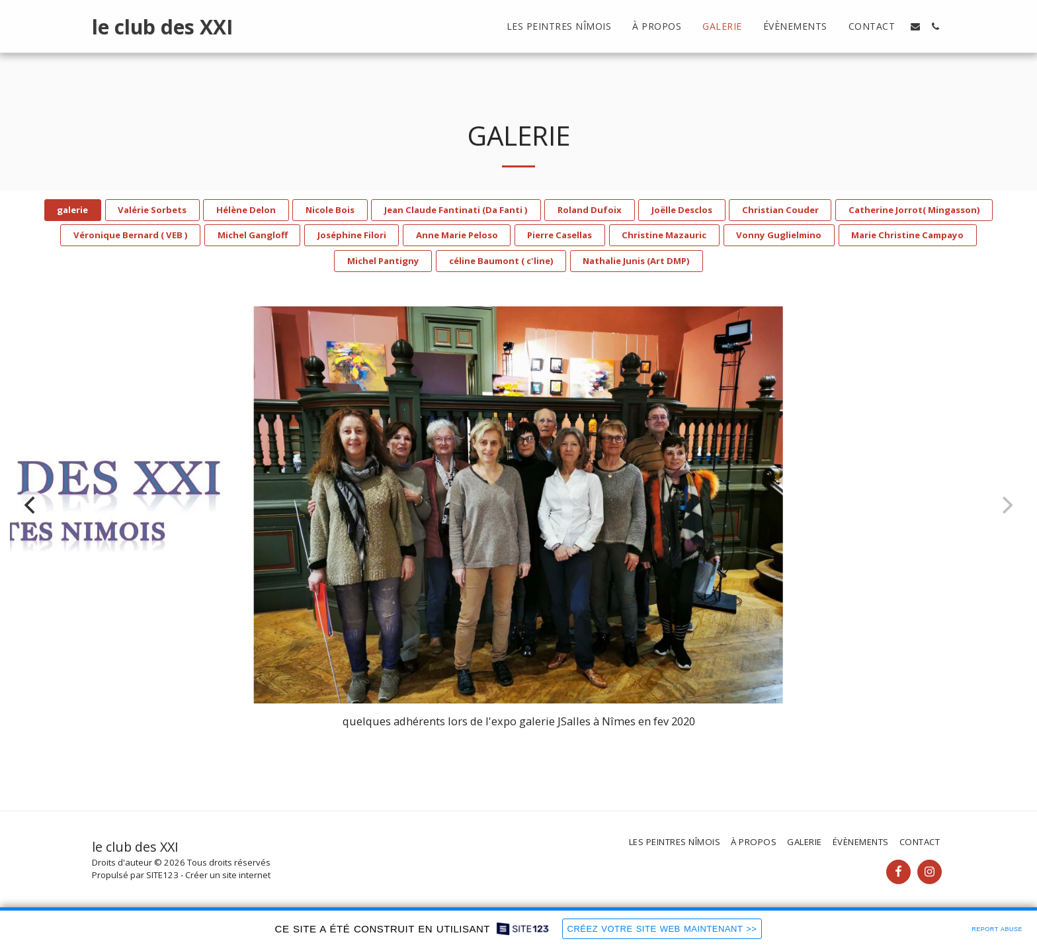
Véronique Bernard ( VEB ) (130, 235)
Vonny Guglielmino (778, 235)
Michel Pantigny (383, 261)
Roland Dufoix (590, 210)
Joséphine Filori (351, 235)
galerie (72, 210)
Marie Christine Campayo (907, 235)
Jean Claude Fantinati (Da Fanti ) (456, 210)
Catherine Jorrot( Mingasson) (914, 210)
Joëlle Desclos (681, 210)
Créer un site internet (227, 875)
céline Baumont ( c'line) (501, 261)
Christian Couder (780, 210)
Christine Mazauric (664, 235)
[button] (915, 26)
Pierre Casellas (559, 235)
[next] (1005, 504)
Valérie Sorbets (152, 210)
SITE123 (162, 875)
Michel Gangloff (253, 235)
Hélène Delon (246, 210)
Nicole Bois (330, 210)
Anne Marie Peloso (457, 235)
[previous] (31, 504)
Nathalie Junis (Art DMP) (636, 261)
